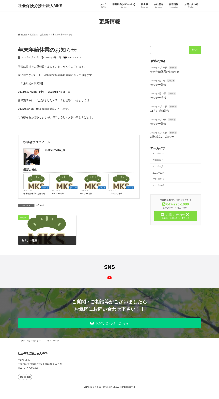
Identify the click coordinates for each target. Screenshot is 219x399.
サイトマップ (53, 341)
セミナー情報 (86, 193)
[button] (109, 323)
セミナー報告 (58, 193)
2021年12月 (159, 172)
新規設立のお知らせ (162, 136)
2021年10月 (159, 185)
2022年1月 (158, 166)
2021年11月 (159, 179)
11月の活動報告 (115, 193)
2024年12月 (159, 153)
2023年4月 (158, 160)
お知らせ (45, 188)
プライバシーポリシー (31, 341)
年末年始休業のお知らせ (34, 193)
